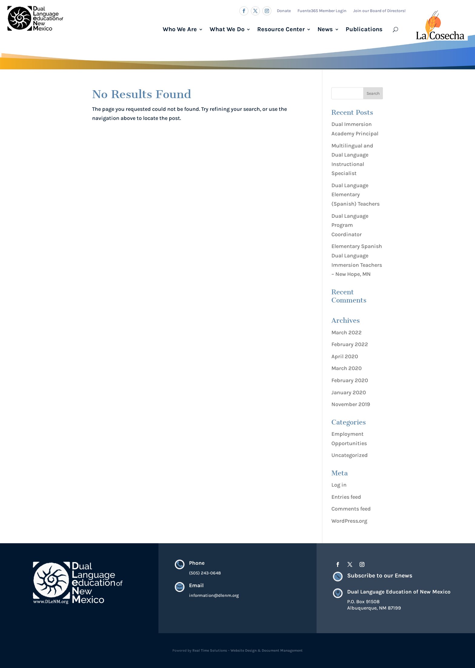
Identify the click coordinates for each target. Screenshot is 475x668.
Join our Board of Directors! (379, 10)
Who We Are (180, 29)
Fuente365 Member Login (322, 10)
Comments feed (351, 508)
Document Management (282, 650)
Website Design (244, 650)
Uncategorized (349, 455)
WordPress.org (349, 521)
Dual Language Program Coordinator (349, 225)
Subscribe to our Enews (379, 575)
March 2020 (346, 368)
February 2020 (349, 380)
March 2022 (346, 332)
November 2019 (350, 404)
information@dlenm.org (214, 596)
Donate (284, 10)
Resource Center (281, 29)
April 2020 (344, 356)
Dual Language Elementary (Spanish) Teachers (355, 194)
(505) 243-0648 (205, 573)
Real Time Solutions (209, 650)
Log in (339, 484)
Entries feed (346, 497)
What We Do (227, 29)
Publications (364, 29)
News (325, 29)
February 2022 (349, 344)
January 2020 (348, 392)
